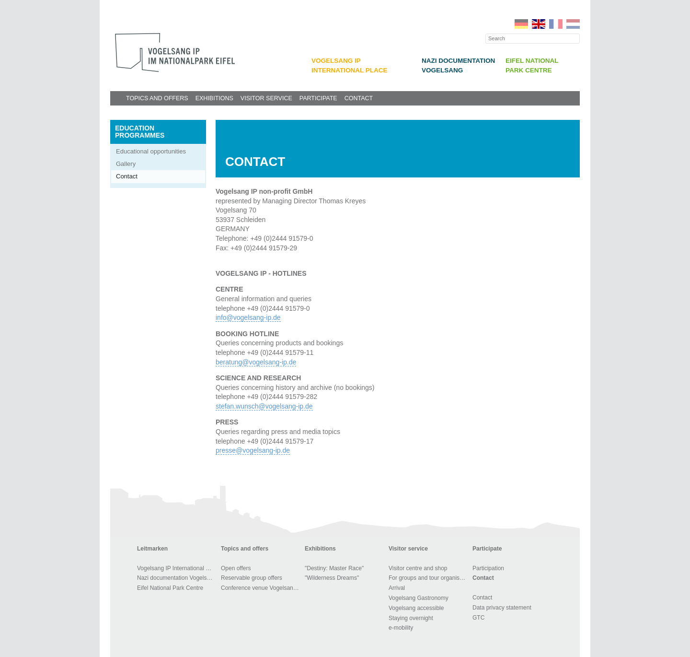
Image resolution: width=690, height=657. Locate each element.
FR (556, 24)
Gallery (126, 163)
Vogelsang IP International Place (177, 568)
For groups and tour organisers (428, 578)
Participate (318, 98)
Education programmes (139, 131)
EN (538, 24)
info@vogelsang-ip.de (248, 317)
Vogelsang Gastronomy (418, 598)
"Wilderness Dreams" (332, 578)
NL (573, 24)
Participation (488, 568)
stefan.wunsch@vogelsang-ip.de (264, 406)
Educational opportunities (151, 151)
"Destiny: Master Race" (334, 568)
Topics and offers (157, 98)
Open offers (236, 568)
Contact (359, 98)
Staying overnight (411, 618)
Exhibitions (214, 98)
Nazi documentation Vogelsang (176, 578)
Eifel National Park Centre (170, 588)
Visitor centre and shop (418, 568)
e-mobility (401, 627)
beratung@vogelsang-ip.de (256, 362)
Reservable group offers (251, 578)
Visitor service (266, 98)
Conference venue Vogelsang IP (261, 588)
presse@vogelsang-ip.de (253, 450)
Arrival (397, 588)
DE (521, 24)
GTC (478, 617)
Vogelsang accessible (416, 608)
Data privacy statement (501, 607)
